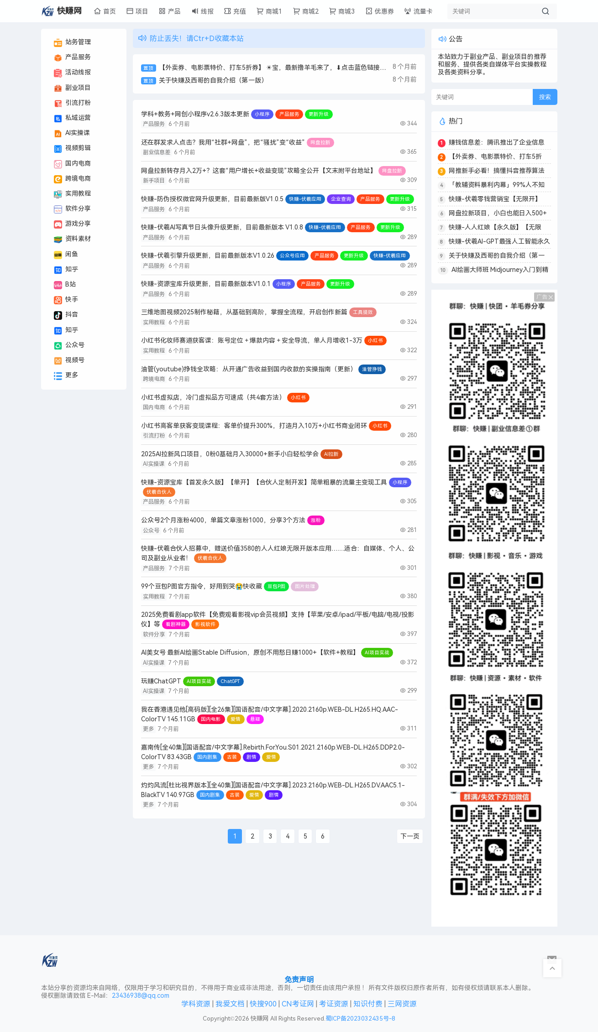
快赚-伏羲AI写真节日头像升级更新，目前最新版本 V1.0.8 (222, 227)
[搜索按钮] (545, 11)
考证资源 (333, 1004)
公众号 (69, 346)
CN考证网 (298, 1004)
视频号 (69, 361)
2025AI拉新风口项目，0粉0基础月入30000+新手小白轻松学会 (230, 454)
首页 (105, 11)
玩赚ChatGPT (161, 681)
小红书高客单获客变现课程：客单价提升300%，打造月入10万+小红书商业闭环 (254, 425)
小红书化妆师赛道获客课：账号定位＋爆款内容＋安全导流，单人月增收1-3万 (251, 340)
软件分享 (72, 209)
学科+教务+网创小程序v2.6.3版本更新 (195, 114)
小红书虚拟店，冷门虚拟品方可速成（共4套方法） (213, 397)
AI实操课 (72, 134)
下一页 (410, 836)
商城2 (306, 11)
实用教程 (72, 194)
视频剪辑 (72, 149)
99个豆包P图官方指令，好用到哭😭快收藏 (201, 586)
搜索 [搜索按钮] (545, 97)
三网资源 (402, 1004)
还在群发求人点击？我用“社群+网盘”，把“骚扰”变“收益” (223, 142)
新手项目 (154, 180)
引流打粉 (72, 103)
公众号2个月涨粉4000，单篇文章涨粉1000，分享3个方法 (223, 520)
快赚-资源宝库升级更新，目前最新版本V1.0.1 (206, 284)
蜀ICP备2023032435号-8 (360, 1018)
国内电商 (72, 164)
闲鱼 (66, 255)
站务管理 (72, 43)
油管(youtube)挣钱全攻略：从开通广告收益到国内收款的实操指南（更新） (249, 369)
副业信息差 (156, 152)
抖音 (66, 315)
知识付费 (368, 1004)
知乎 (66, 270)
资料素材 (72, 239)
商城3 (342, 11)
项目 (137, 11)
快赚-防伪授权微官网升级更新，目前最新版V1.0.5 (212, 199)
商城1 (269, 11)
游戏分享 (72, 224)
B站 (65, 285)
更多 (66, 376)
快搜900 (263, 1004)
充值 (235, 11)
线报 (202, 11)
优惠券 (379, 11)
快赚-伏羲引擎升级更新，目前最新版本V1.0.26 (207, 255)
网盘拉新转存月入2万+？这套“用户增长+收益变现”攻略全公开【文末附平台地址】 (259, 170)
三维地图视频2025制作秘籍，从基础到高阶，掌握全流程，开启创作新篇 (244, 312)
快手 (66, 300)
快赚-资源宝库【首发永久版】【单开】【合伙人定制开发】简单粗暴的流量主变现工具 (264, 482)
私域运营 (72, 119)
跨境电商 (72, 179)
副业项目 (72, 88)
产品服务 (72, 58)
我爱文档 (230, 1004)
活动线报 (72, 73)
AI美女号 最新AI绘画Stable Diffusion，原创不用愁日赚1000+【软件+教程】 (250, 652)
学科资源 (195, 1004)
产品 (169, 11)
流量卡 (418, 11)
